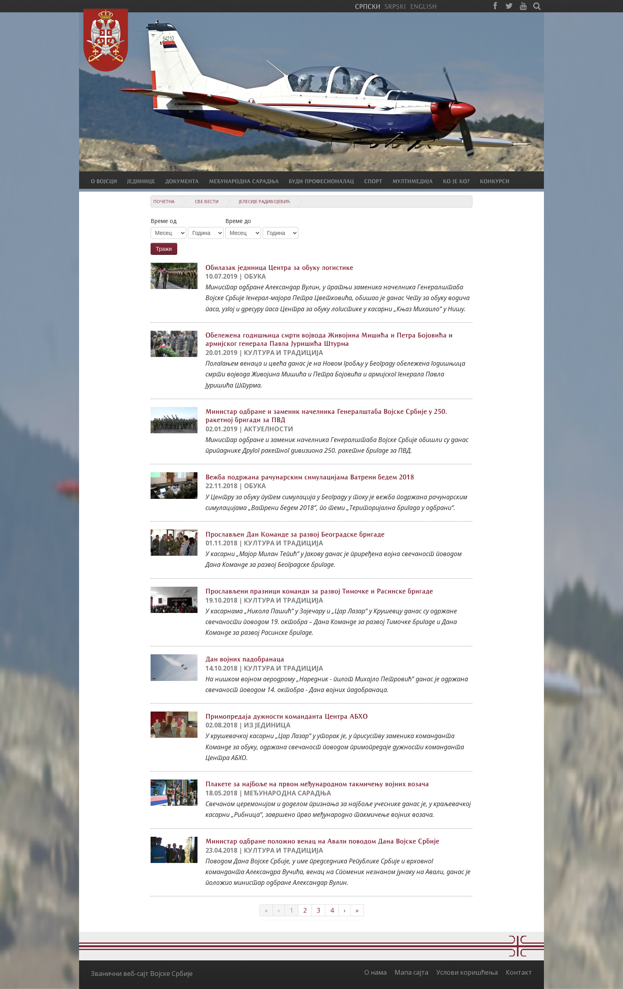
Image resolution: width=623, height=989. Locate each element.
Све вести (207, 201)
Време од (163, 221)
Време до (238, 221)
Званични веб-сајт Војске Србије (142, 973)
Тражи (164, 249)
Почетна (163, 201)
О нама (375, 972)
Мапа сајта (411, 972)
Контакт (519, 972)
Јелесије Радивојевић (264, 201)
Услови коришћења (467, 972)
